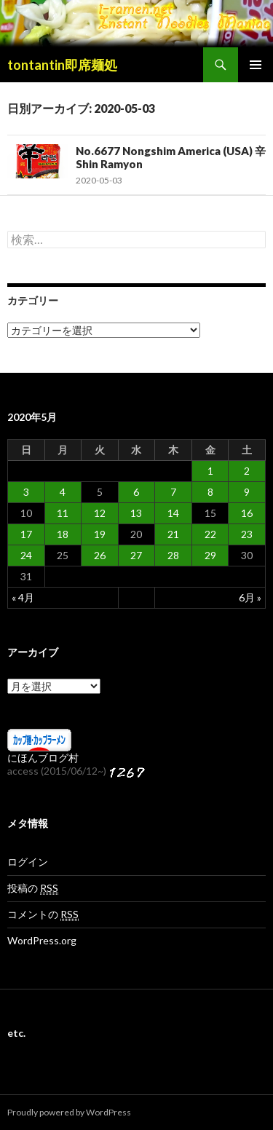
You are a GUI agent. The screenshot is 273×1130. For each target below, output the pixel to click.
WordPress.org (41, 940)
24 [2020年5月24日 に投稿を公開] (26, 555)
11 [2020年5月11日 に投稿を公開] (62, 513)
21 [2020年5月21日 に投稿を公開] (173, 534)
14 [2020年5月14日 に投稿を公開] (173, 513)
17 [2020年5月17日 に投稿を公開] (26, 534)
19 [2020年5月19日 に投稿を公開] (100, 534)
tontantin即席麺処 (62, 65)
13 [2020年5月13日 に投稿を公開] (136, 513)
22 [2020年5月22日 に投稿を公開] (210, 534)
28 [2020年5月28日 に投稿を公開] (173, 555)
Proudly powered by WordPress (69, 1112)
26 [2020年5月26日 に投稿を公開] (100, 555)
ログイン (27, 862)
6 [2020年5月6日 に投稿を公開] (136, 492)
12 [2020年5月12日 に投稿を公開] (100, 513)
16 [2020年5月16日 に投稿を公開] (247, 513)
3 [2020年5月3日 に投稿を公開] (26, 492)
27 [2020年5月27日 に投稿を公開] (136, 555)
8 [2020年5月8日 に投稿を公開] (210, 492)
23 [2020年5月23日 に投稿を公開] (247, 534)
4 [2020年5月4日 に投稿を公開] (63, 492)
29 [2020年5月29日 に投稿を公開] (210, 555)
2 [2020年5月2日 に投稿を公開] (247, 471)
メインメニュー (255, 64)
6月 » (250, 597)
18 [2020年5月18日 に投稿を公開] (62, 534)
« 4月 (23, 597)
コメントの (43, 914)
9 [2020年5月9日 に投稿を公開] (247, 492)
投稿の (32, 888)
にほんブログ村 (43, 757)
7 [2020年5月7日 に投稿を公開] (173, 492)
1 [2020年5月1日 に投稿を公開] (210, 471)
